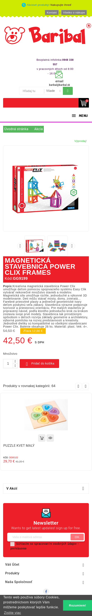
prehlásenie (18, 548)
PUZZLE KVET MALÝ (19, 446)
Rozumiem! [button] (77, 605)
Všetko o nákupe (74, 12)
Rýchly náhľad (50, 438)
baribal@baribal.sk (59, 85)
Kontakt (52, 12)
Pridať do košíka (39, 364)
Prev (78, 386)
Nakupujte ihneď (60, 4)
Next (85, 386)
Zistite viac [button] (12, 613)
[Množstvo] (8, 363)
